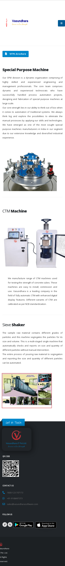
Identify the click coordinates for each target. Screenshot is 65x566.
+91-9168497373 (15, 498)
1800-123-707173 (15, 492)
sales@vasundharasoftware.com (22, 504)
